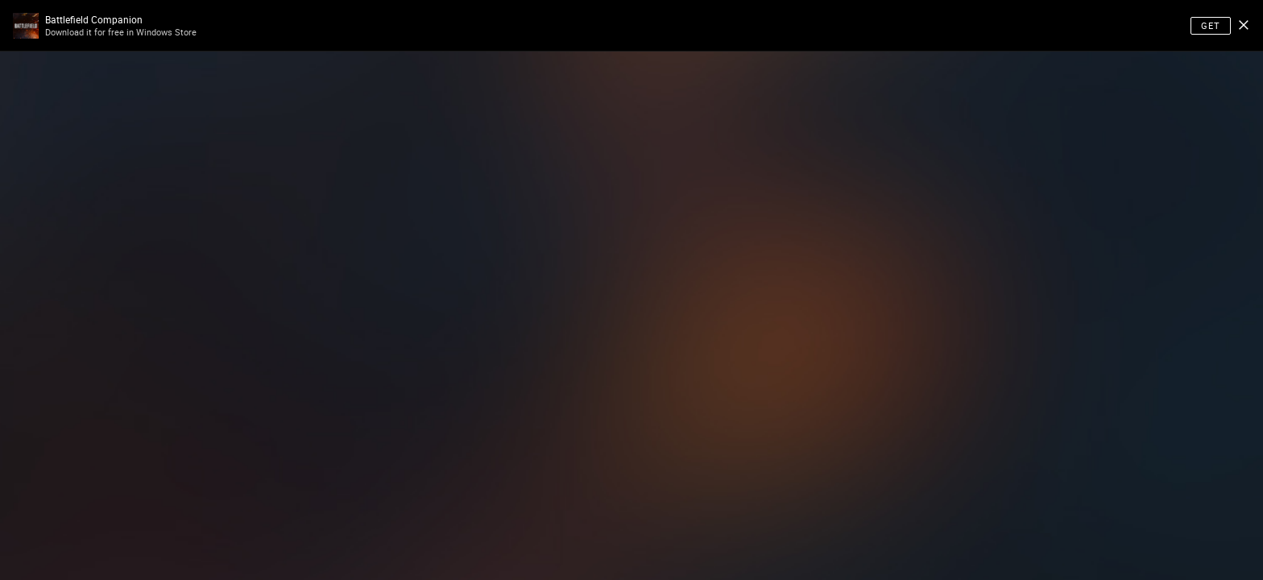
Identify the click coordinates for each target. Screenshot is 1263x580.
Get (1210, 25)
